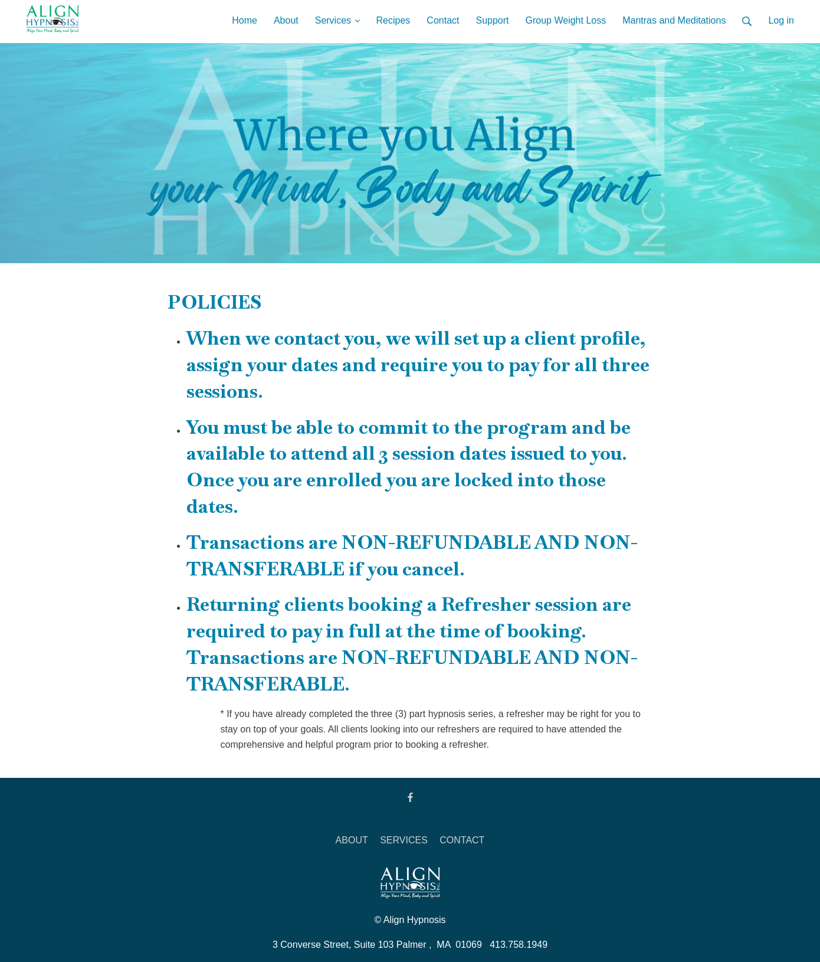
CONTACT (461, 840)
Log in (781, 20)
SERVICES (404, 840)
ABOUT (352, 840)
